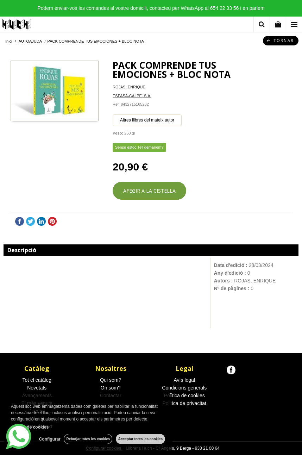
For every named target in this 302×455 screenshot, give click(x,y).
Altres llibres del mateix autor (147, 120)
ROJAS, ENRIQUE (129, 87)
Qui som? (110, 380)
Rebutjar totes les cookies (88, 439)
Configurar (49, 439)
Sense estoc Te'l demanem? (139, 147)
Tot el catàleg (37, 380)
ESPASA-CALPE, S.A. (132, 96)
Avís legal (184, 380)
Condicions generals (184, 388)
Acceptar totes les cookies (140, 439)
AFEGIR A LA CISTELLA (149, 190)
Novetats (36, 388)
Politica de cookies (184, 395)
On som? (111, 388)
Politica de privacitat (184, 403)
